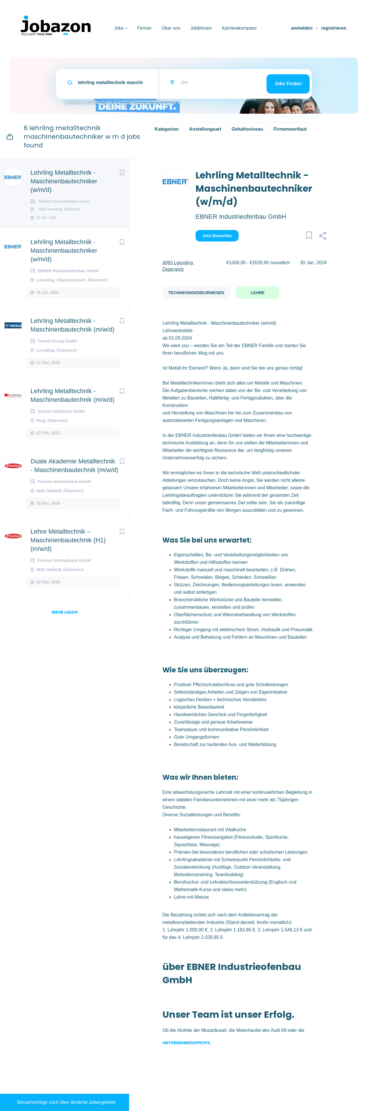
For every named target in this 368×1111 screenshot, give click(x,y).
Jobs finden (288, 83)
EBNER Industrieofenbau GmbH (240, 216)
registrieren (333, 28)
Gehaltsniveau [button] (247, 129)
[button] (323, 236)
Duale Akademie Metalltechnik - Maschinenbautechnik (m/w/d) (74, 475)
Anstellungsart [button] (205, 129)
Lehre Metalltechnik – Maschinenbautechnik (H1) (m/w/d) (68, 549)
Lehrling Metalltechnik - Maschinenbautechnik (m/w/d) (72, 335)
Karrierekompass (239, 28)
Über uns (171, 28)
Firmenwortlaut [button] (290, 129)
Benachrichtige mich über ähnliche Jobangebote (66, 1102)
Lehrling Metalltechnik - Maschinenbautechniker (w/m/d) (63, 181)
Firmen (144, 28)
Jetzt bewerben (217, 235)
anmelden (302, 28)
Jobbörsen (201, 28)
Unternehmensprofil (186, 1043)
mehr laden (65, 622)
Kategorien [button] (167, 129)
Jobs (119, 28)
